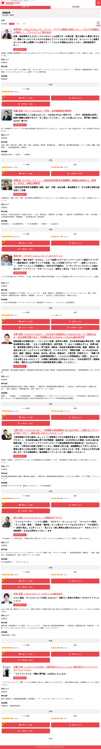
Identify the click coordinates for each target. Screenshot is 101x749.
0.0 (57, 315)
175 (66, 498)
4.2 (11, 167)
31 (66, 236)
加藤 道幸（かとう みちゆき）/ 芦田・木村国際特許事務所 (42, 111)
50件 (24, 24)
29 (16, 92)
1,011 (15, 411)
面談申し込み (75, 98)
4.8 (13, 236)
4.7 (13, 315)
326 (15, 167)
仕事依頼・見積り (25, 104)
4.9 (62, 167)
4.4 (62, 236)
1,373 (67, 411)
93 (16, 575)
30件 (18, 24)
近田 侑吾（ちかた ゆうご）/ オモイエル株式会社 (38, 594)
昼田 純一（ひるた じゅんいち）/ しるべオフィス (38, 256)
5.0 (13, 92)
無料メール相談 (26, 98)
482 (17, 498)
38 (16, 718)
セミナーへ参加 (26, 327)
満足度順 (75, 7)
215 (17, 236)
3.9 (11, 411)
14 (16, 648)
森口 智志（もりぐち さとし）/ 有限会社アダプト (38, 517)
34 (66, 167)
